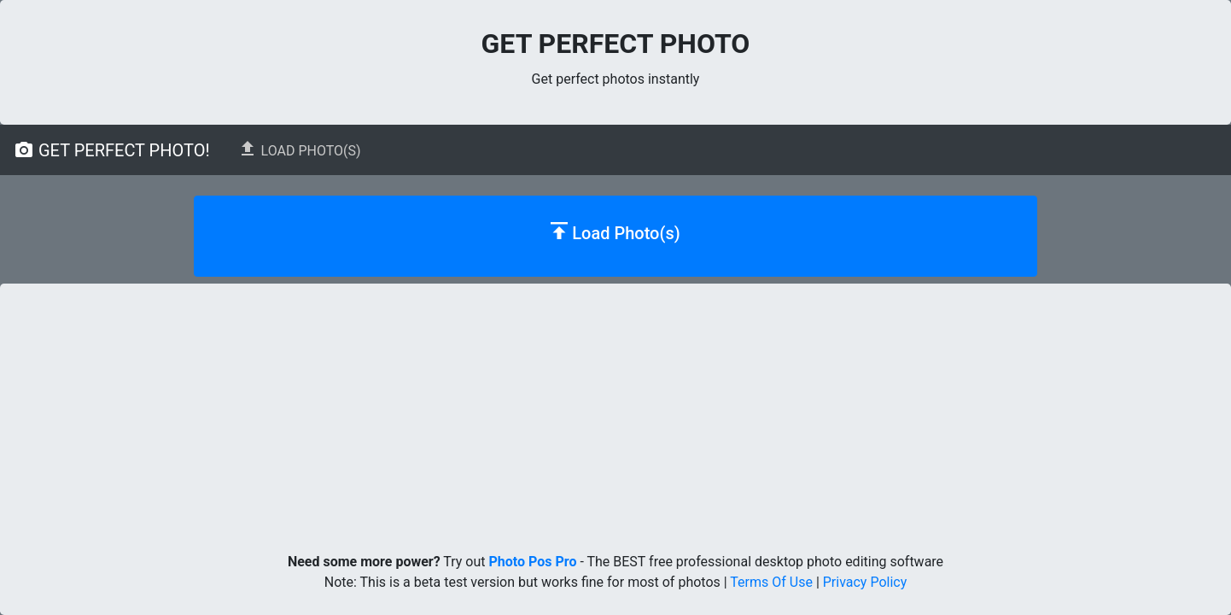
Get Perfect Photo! (112, 150)
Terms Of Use (771, 582)
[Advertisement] (615, 411)
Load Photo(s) (299, 148)
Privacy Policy (865, 582)
